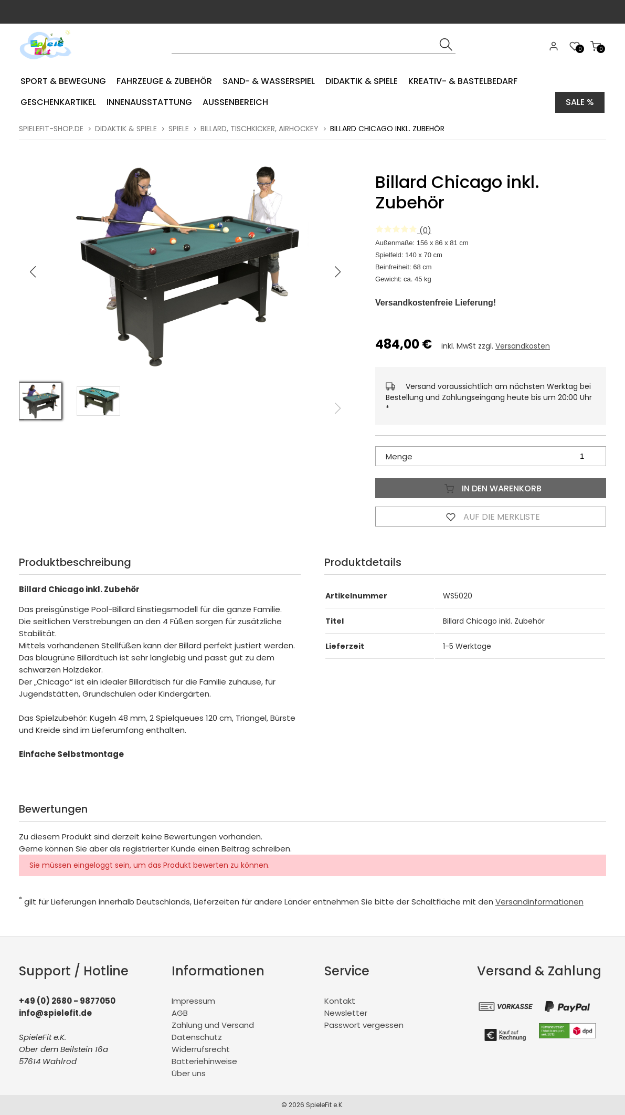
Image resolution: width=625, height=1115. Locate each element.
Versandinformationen (539, 901)
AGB (180, 1012)
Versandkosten (522, 346)
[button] (338, 272)
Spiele (178, 128)
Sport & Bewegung (63, 81)
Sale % (580, 102)
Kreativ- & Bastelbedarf (462, 81)
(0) (403, 230)
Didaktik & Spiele (361, 81)
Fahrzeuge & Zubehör (164, 81)
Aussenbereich (235, 102)
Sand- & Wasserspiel (269, 81)
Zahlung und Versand (213, 1024)
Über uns (189, 1073)
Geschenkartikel (58, 102)
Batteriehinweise (204, 1061)
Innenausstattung (149, 102)
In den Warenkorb (491, 488)
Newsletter (345, 1012)
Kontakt (339, 1000)
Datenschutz (197, 1037)
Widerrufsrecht (201, 1049)
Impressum (193, 1000)
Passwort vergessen (364, 1024)
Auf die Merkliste (490, 516)
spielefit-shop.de (51, 128)
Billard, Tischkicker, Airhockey (259, 128)
